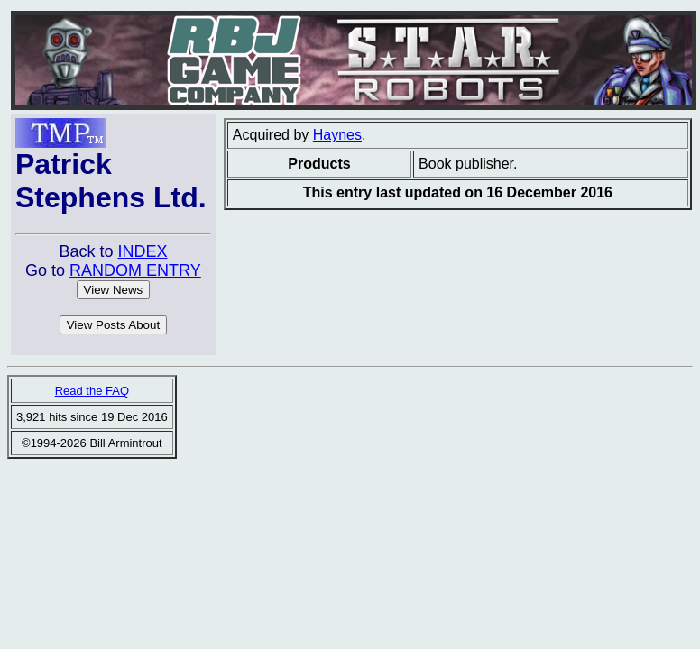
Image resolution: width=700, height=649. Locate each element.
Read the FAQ (92, 391)
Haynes (337, 134)
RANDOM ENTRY (135, 270)
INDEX (142, 251)
